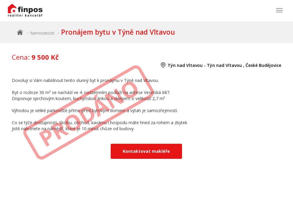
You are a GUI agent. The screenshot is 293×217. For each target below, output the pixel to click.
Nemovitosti (42, 33)
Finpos (20, 32)
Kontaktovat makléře (146, 151)
